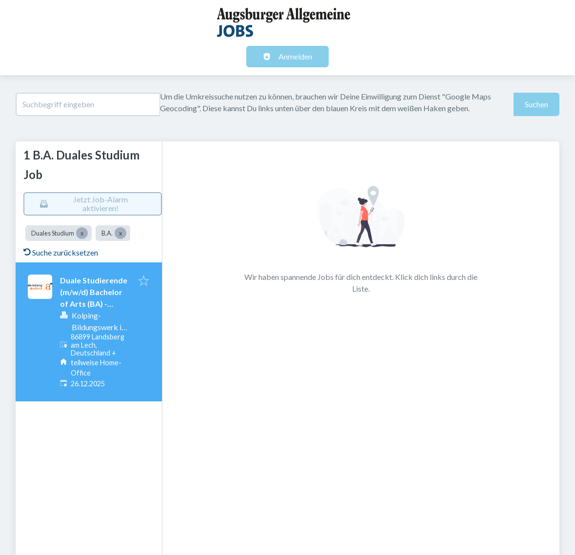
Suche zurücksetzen (60, 252)
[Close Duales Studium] (82, 233)
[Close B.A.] (120, 233)
